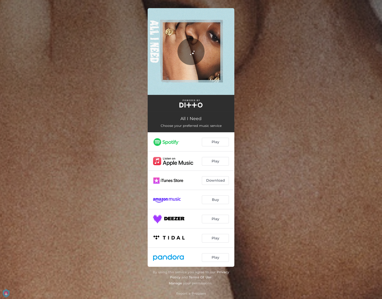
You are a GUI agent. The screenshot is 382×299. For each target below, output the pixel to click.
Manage (175, 283)
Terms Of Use (200, 277)
